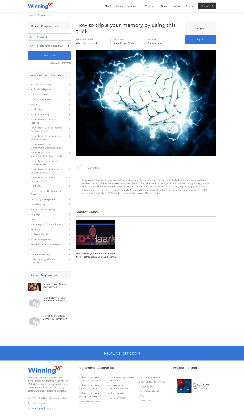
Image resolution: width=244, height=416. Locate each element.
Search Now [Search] (50, 55)
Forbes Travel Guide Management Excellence (91, 395)
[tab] (93, 168)
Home (31, 15)
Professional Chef (150, 391)
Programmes (44, 15)
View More (146, 400)
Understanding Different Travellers (122, 379)
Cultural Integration (151, 377)
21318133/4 (131, 353)
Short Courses (117, 393)
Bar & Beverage (117, 397)
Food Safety (147, 386)
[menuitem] (108, 6)
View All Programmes (60, 62)
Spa (143, 395)
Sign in (200, 39)
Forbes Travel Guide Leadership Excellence (90, 379)
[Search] (53, 37)
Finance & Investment (90, 401)
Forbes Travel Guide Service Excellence (89, 387)
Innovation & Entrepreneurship (119, 387)
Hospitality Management (153, 381)
